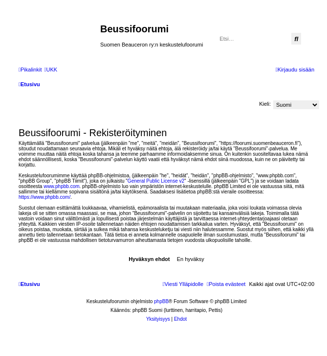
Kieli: (265, 104)
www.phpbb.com (61, 186)
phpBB (161, 301)
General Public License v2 (156, 181)
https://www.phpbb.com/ (44, 197)
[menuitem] (50, 69)
